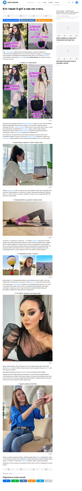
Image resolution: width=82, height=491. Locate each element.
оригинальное (6, 138)
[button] (59, 36)
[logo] (10, 2)
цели (6, 194)
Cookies (66, 12)
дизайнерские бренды (27, 123)
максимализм (20, 127)
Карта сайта (58, 13)
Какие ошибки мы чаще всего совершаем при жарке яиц (66, 39)
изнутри (21, 57)
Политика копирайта (60, 12)
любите (47, 368)
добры (38, 457)
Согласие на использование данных (69, 13)
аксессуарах (25, 128)
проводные (18, 132)
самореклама (16, 284)
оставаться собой (31, 136)
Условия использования (74, 12)
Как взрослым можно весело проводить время (66, 62)
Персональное (31, 2)
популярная (10, 52)
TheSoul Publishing (65, 15)
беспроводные (25, 130)
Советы (58, 42)
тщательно (24, 460)
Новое (39, 2)
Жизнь (57, 65)
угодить (10, 368)
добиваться (33, 282)
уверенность (46, 55)
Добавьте (35, 240)
